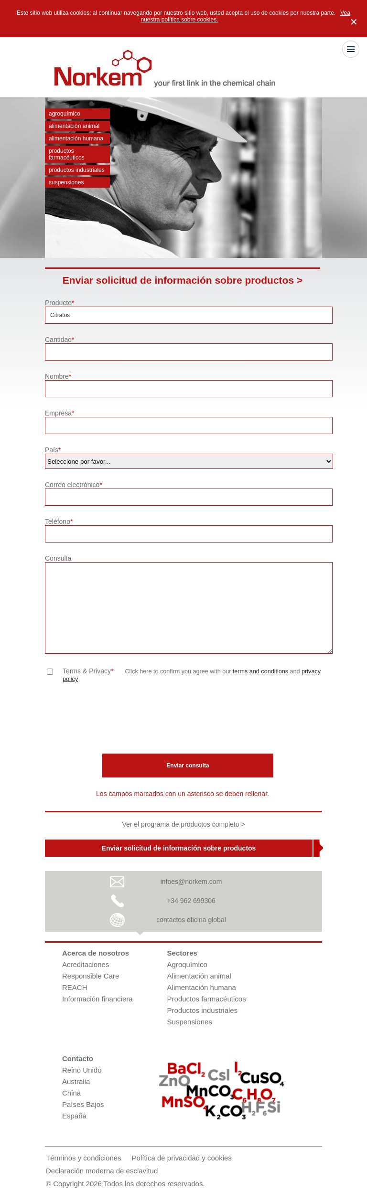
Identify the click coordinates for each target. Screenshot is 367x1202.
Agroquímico (64, 113)
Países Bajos (83, 1104)
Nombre (58, 376)
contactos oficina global (191, 920)
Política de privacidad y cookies (182, 1158)
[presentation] (117, 720)
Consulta (58, 558)
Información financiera (97, 999)
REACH (74, 987)
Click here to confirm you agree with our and (192, 675)
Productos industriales (77, 170)
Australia (76, 1081)
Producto (60, 303)
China (71, 1093)
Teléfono (59, 521)
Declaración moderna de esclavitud (102, 1171)
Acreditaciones (85, 964)
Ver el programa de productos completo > (183, 824)
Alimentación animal (74, 126)
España (74, 1116)
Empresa (59, 413)
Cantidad (60, 339)
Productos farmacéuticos (67, 154)
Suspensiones (66, 182)
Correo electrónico (73, 485)
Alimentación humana (76, 138)
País (53, 450)
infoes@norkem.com (191, 881)
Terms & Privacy (88, 671)
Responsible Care (90, 976)
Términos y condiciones (83, 1158)
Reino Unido (82, 1070)
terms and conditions (260, 671)
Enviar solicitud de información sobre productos (179, 848)
